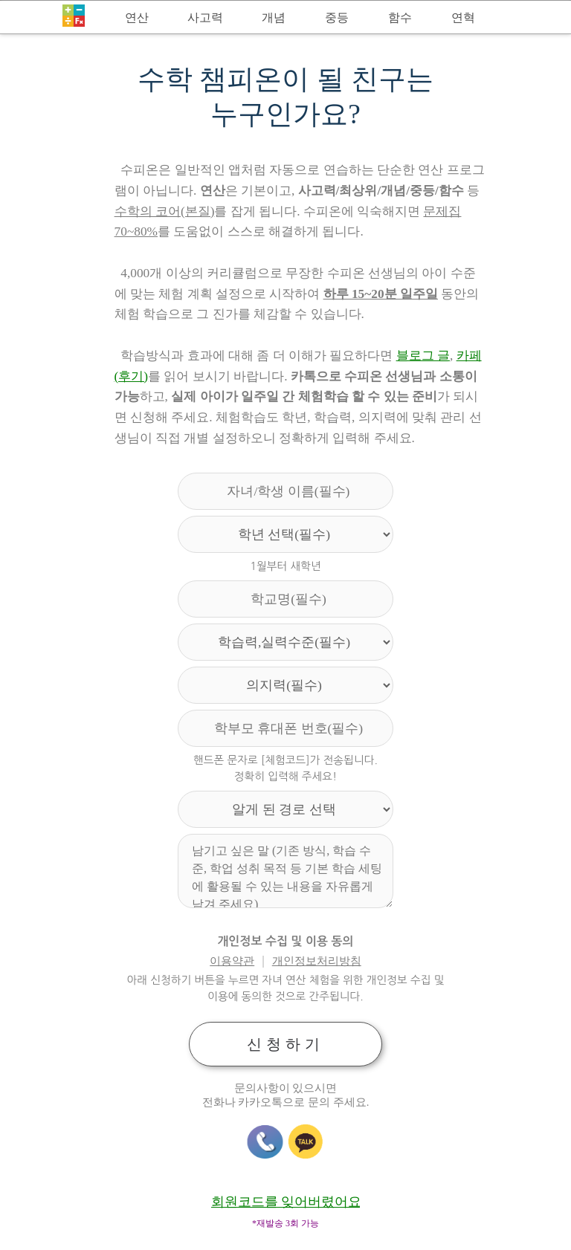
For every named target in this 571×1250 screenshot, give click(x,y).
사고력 (205, 17)
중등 (337, 17)
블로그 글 (423, 356)
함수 (400, 17)
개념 (274, 17)
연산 (137, 17)
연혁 (463, 17)
